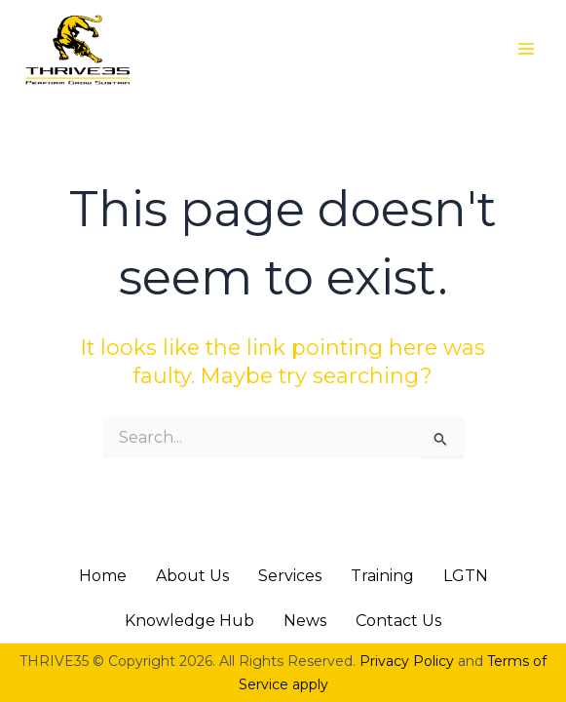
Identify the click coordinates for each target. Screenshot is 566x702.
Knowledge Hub (189, 620)
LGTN (465, 575)
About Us (192, 575)
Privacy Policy (406, 661)
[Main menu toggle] (526, 48)
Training (382, 575)
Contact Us (398, 620)
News (304, 620)
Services (289, 575)
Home (103, 575)
